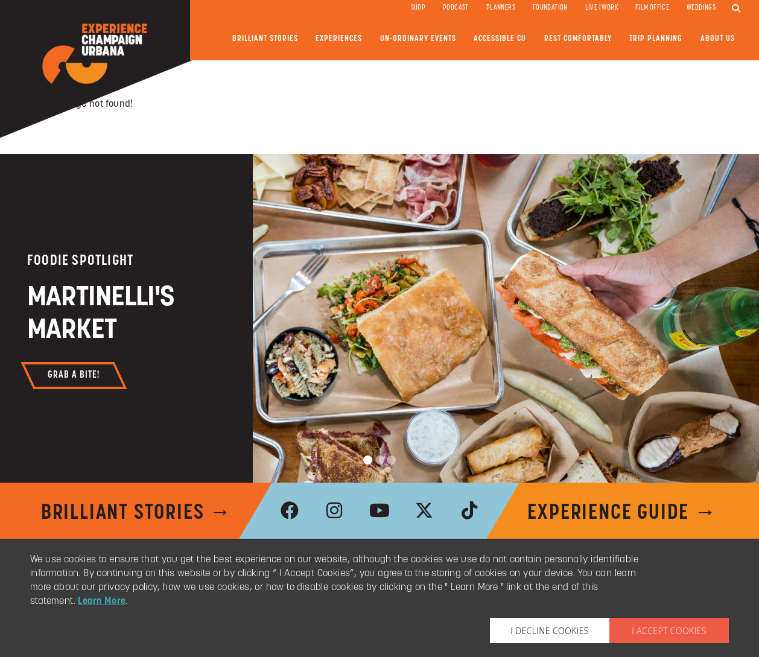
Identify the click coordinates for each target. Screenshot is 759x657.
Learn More (101, 601)
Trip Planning (655, 39)
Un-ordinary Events (418, 39)
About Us (717, 39)
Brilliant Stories (265, 39)
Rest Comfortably (578, 39)
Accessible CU (500, 39)
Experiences (339, 39)
